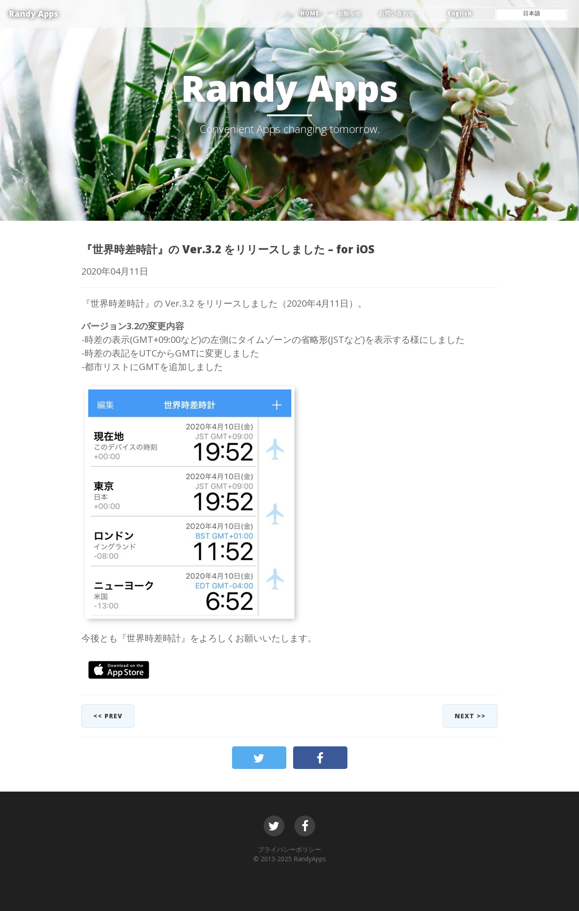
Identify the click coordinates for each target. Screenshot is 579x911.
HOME (309, 13)
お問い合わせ (396, 13)
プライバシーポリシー (289, 849)
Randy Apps (33, 13)
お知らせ (349, 13)
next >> (470, 716)
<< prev (108, 716)
